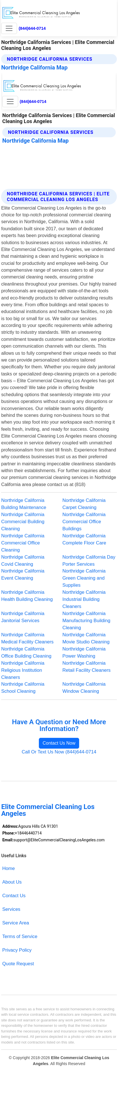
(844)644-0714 (32, 28)
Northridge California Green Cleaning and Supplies (84, 578)
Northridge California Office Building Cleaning (26, 652)
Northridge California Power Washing (84, 652)
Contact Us (14, 895)
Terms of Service (19, 936)
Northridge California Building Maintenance (23, 504)
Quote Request (18, 963)
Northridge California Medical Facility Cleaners (27, 638)
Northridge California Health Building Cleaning (27, 596)
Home (8, 868)
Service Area (15, 923)
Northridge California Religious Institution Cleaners (22, 670)
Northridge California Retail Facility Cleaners (86, 666)
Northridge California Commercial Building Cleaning (22, 521)
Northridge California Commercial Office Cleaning (22, 543)
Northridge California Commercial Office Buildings (84, 521)
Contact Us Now (59, 743)
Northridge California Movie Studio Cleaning (85, 638)
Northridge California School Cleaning (22, 687)
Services (11, 909)
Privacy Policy (16, 950)
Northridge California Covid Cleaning (22, 560)
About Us (12, 882)
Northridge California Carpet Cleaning (84, 504)
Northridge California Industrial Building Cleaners (84, 599)
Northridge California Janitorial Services (22, 617)
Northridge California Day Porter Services (88, 560)
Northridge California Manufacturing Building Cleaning (86, 620)
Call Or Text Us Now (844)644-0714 (59, 752)
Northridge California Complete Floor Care (84, 539)
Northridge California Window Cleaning (84, 687)
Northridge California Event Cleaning (22, 574)
